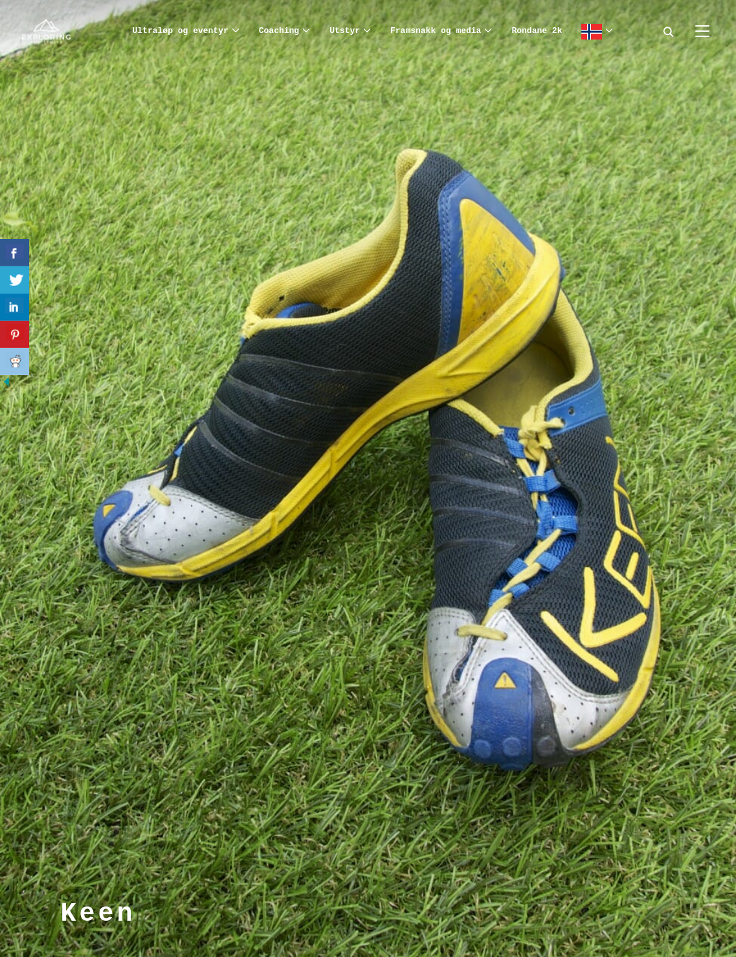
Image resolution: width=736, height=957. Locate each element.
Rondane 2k (536, 31)
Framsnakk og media (435, 31)
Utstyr (344, 31)
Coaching (279, 31)
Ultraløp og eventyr (181, 31)
